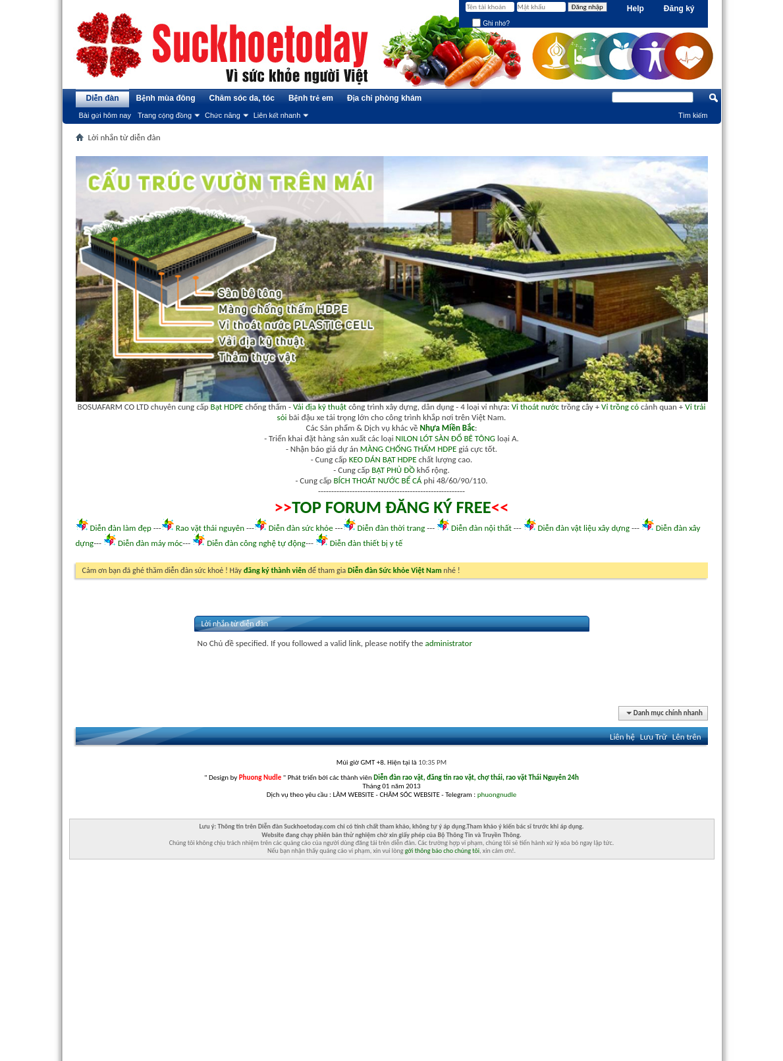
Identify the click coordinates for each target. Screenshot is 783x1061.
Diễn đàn (102, 98)
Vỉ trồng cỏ (620, 407)
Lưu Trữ (653, 737)
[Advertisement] (392, 969)
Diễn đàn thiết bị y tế (366, 543)
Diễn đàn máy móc (150, 543)
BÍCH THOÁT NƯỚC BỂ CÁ (377, 480)
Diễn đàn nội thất (481, 528)
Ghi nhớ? (491, 23)
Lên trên (686, 737)
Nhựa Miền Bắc (447, 428)
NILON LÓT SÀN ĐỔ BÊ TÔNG (445, 438)
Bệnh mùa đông (166, 98)
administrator (448, 643)
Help (635, 8)
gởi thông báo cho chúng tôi (442, 850)
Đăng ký (679, 8)
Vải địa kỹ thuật (319, 407)
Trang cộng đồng (165, 115)
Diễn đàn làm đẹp (120, 528)
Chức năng (222, 115)
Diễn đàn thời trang (391, 528)
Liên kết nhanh (277, 115)
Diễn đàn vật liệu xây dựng (584, 528)
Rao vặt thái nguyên (210, 528)
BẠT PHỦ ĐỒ (393, 470)
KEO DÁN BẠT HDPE (383, 459)
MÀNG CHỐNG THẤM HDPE (408, 449)
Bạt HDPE (227, 407)
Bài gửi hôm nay (105, 115)
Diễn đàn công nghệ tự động (256, 543)
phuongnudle (496, 794)
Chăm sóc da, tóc (242, 98)
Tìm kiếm (693, 115)
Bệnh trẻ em (310, 98)
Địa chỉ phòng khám (384, 98)
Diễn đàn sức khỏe (301, 528)
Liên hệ (622, 737)
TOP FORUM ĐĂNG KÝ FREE (391, 507)
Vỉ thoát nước (535, 407)
